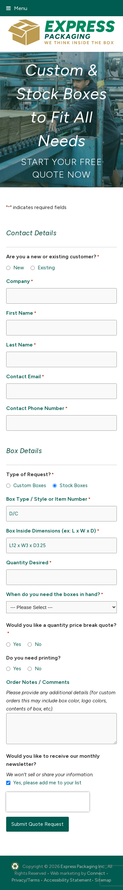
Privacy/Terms (26, 880)
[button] (16, 8)
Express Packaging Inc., (83, 866)
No (38, 644)
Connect (96, 873)
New (18, 268)
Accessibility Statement (68, 880)
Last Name (21, 345)
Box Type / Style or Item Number (48, 499)
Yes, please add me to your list (47, 783)
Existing (46, 268)
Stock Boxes (74, 485)
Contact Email (25, 377)
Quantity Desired (29, 563)
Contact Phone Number (37, 408)
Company (19, 281)
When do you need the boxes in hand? (54, 595)
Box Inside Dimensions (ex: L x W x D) (52, 531)
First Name (21, 313)
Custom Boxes (29, 485)
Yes (17, 644)
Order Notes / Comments (37, 682)
